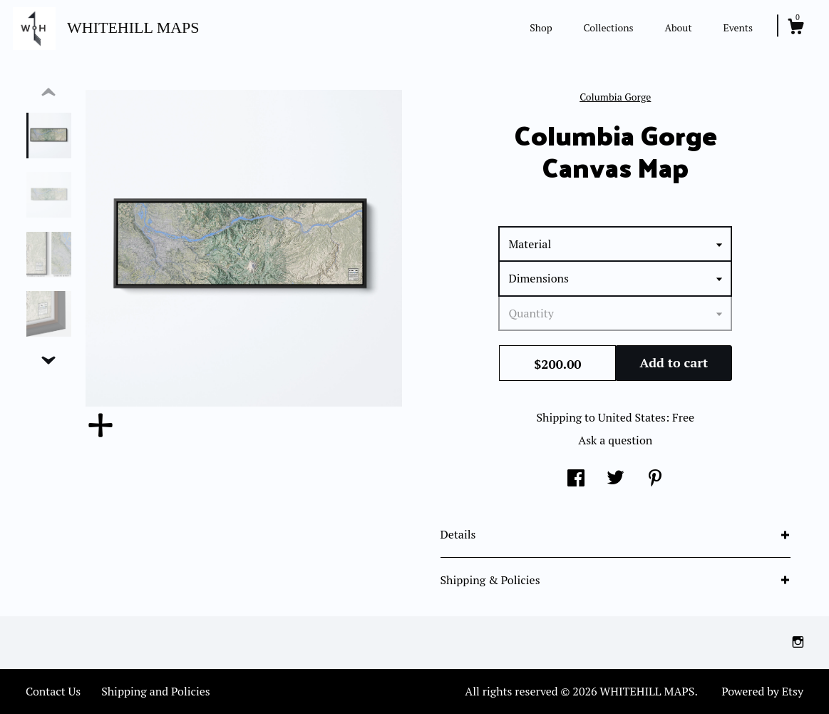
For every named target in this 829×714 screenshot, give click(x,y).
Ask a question (615, 440)
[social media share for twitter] (615, 479)
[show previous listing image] (48, 93)
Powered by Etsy (762, 691)
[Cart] (795, 28)
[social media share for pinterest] (655, 479)
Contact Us (53, 691)
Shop (541, 27)
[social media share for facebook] (576, 479)
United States (632, 417)
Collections (609, 27)
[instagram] (798, 642)
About (677, 27)
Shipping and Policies (155, 691)
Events (738, 27)
